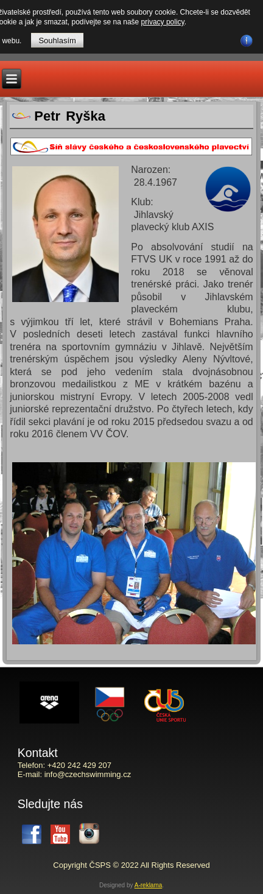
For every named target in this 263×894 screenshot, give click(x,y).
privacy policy (162, 22)
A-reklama (149, 885)
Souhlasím (56, 40)
